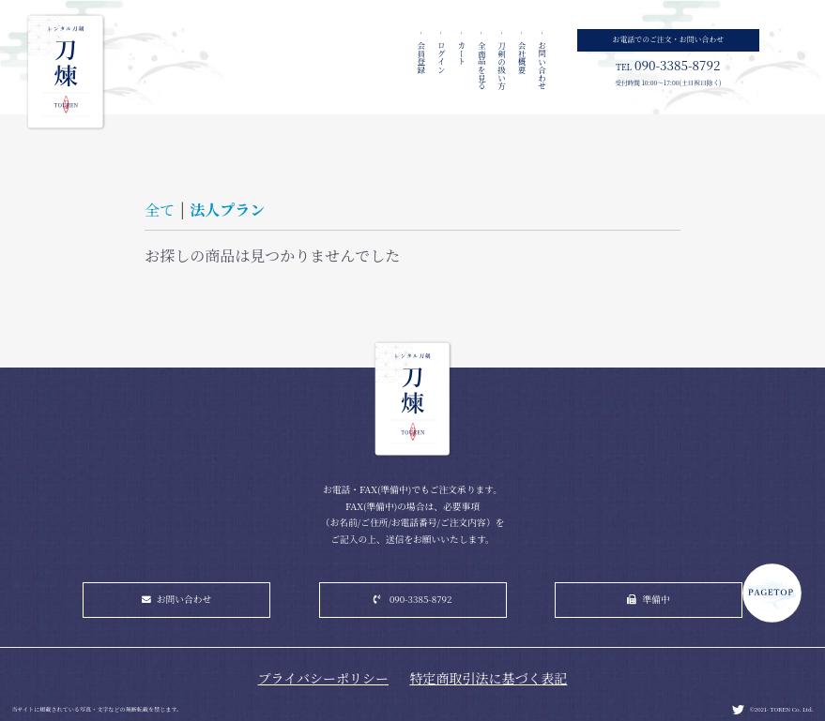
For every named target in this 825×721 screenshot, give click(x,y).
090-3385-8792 (421, 599)
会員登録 (421, 56)
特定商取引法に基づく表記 (488, 677)
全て (160, 209)
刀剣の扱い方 (502, 64)
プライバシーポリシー (323, 677)
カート (461, 52)
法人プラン (227, 209)
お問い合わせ (542, 64)
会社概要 (521, 56)
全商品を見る (481, 64)
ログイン (441, 56)
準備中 (656, 599)
